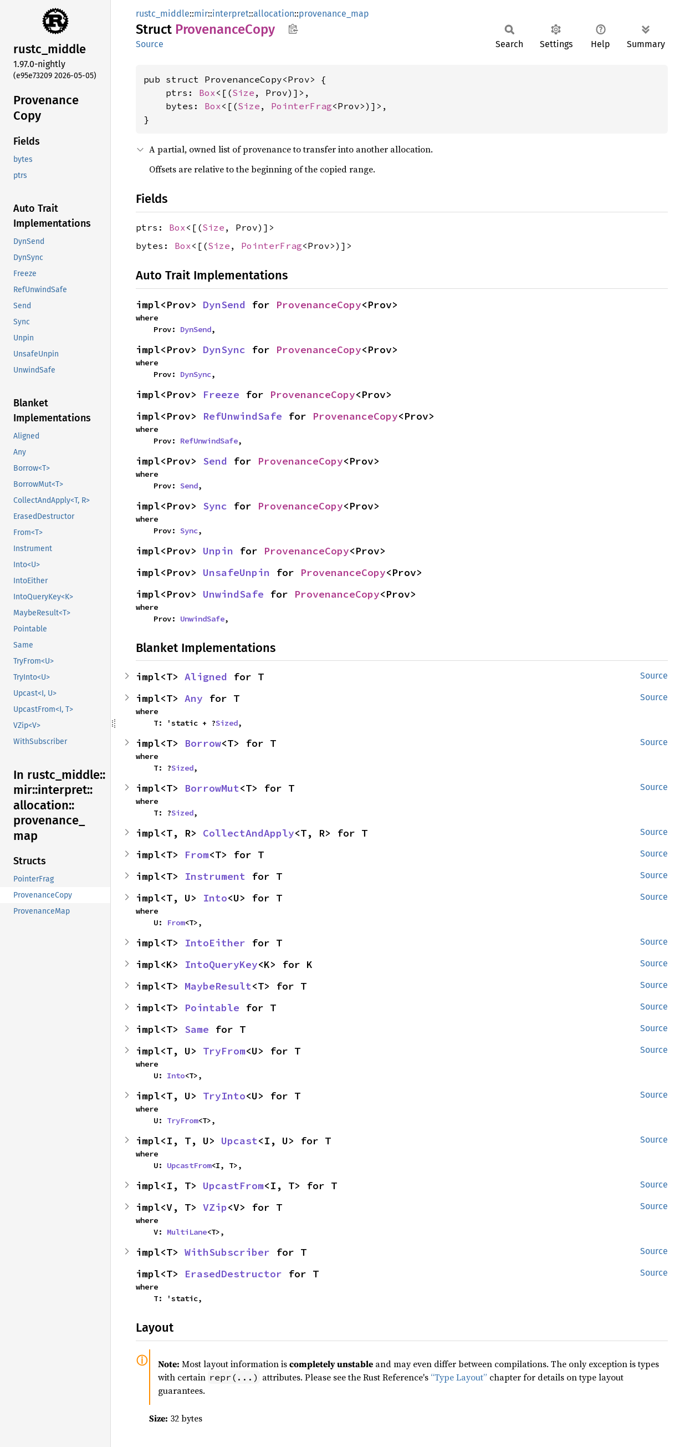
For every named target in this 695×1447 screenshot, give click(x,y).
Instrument (215, 876)
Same (197, 1029)
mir (201, 13)
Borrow (203, 743)
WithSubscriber (227, 1252)
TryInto (224, 1095)
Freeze (221, 394)
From (197, 854)
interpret (230, 13)
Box (207, 92)
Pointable (212, 1007)
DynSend (224, 304)
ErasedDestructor (233, 1273)
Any (194, 698)
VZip (215, 1207)
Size (243, 92)
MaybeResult (218, 986)
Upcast (239, 1140)
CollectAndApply (248, 833)
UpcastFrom (189, 1165)
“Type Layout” (459, 1377)
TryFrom (224, 1051)
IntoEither (215, 942)
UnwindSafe (233, 594)
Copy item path (293, 28)
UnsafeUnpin (236, 572)
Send (215, 461)
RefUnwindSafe (242, 416)
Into (215, 897)
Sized (227, 723)
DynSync (224, 349)
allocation (273, 13)
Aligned (206, 676)
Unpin (218, 550)
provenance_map (334, 13)
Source (149, 44)
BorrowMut (212, 788)
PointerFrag (301, 105)
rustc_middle (163, 13)
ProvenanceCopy (318, 304)
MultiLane (187, 1232)
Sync (215, 506)
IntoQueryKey (221, 964)
